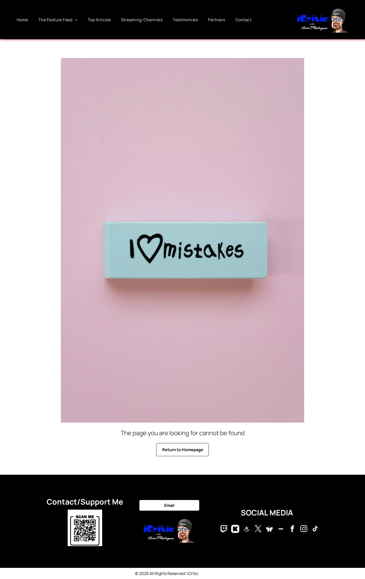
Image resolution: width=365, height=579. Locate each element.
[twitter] (258, 529)
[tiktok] (315, 529)
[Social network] (224, 529)
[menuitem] (22, 19)
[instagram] (304, 529)
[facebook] (292, 529)
